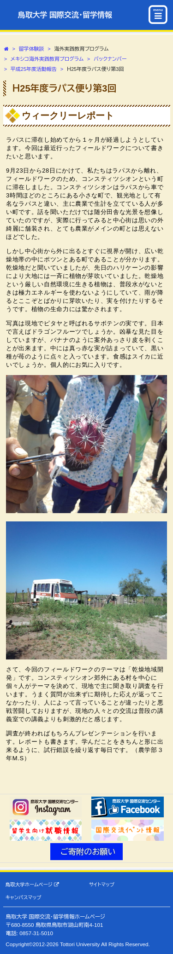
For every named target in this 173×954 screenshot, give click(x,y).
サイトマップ (101, 884)
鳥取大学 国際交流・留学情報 (65, 15)
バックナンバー (110, 59)
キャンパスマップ (24, 897)
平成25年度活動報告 (34, 69)
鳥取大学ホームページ (32, 885)
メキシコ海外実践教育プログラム (47, 59)
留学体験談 (31, 49)
